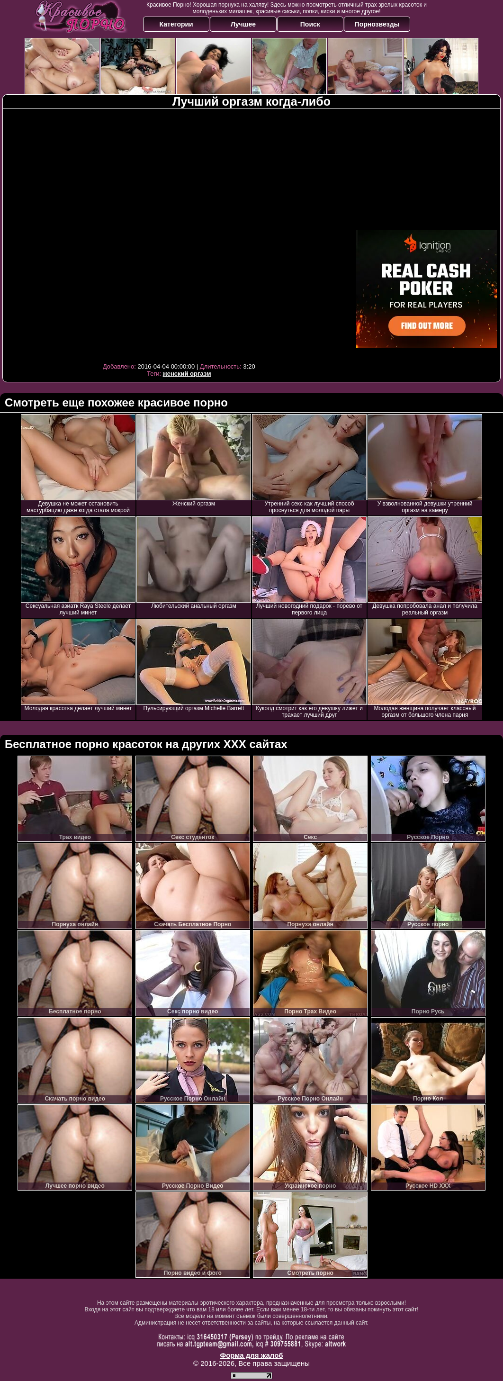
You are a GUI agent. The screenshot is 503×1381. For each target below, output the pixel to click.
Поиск (310, 24)
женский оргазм (187, 373)
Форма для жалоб (251, 1355)
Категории (176, 24)
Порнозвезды (377, 24)
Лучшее (243, 24)
